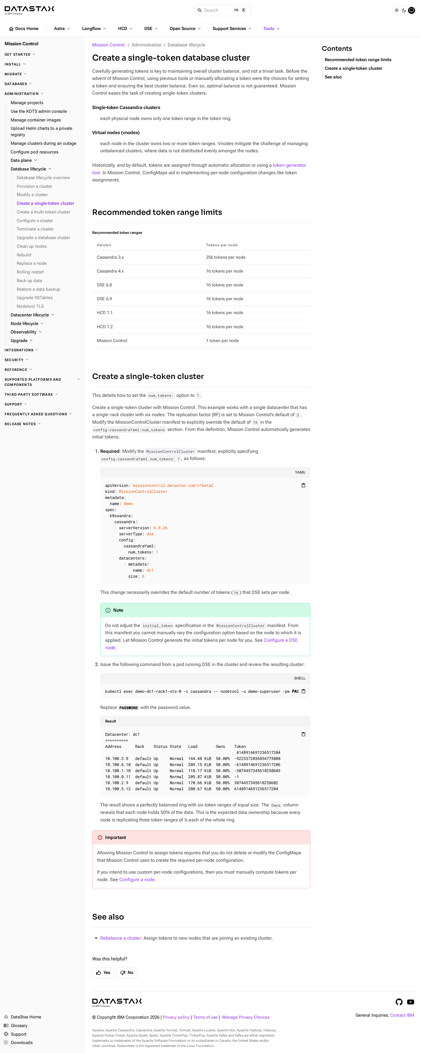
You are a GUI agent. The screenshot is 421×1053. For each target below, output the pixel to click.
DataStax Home (22, 1017)
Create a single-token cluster (148, 376)
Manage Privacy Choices (245, 1017)
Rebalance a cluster (120, 938)
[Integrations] (42, 350)
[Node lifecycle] (45, 324)
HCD (125, 28)
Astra (62, 28)
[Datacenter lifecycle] (45, 315)
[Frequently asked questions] (42, 414)
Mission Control (108, 45)
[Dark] (404, 10)
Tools (272, 28)
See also (108, 917)
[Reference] (42, 370)
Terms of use (205, 1017)
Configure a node (137, 879)
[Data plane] (45, 160)
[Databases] (42, 84)
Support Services (232, 28)
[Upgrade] (45, 341)
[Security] (42, 360)
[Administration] (42, 94)
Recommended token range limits (157, 212)
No (126, 972)
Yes (103, 972)
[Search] (223, 10)
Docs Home (23, 29)
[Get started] (42, 54)
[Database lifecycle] (45, 169)
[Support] (42, 404)
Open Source (186, 28)
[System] (411, 10)
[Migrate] (42, 74)
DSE (151, 28)
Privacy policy (176, 1017)
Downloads (18, 1043)
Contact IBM (402, 1015)
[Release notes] (42, 424)
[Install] (42, 64)
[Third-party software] (42, 394)
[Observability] (45, 332)
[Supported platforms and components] (42, 382)
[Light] (396, 10)
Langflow (94, 28)
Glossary (15, 1026)
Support (15, 1034)
